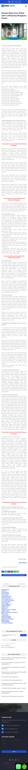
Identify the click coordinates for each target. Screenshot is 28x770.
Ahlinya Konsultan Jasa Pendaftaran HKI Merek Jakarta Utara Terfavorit (13, 658)
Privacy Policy (14, 765)
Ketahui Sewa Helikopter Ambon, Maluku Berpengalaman (12, 692)
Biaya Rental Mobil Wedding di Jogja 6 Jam (12, 696)
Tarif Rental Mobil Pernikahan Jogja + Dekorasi (13, 688)
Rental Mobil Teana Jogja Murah (9, 677)
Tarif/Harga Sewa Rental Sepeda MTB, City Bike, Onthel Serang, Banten (14, 684)
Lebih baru (6, 583)
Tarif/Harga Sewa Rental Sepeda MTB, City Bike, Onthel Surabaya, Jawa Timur (14, 672)
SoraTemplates (12, 762)
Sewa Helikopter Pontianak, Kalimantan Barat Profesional (13, 668)
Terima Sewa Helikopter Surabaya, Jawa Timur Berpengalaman (13, 663)
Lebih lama (21, 583)
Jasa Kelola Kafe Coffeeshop (9, 567)
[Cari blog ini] (9, 635)
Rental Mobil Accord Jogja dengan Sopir (11, 680)
